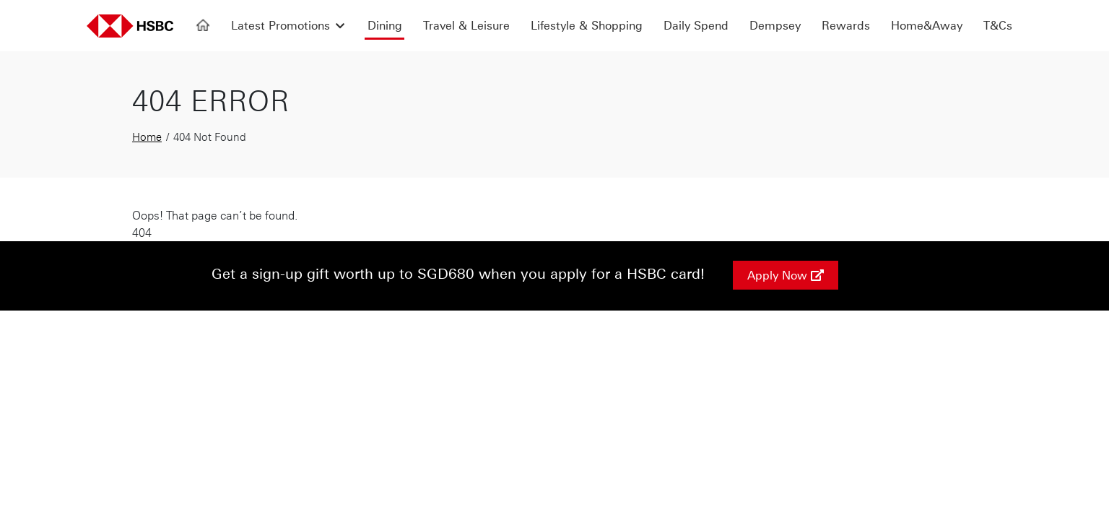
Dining (385, 25)
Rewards (846, 25)
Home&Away (926, 25)
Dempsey (775, 25)
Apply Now (785, 275)
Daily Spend (696, 25)
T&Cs (997, 25)
